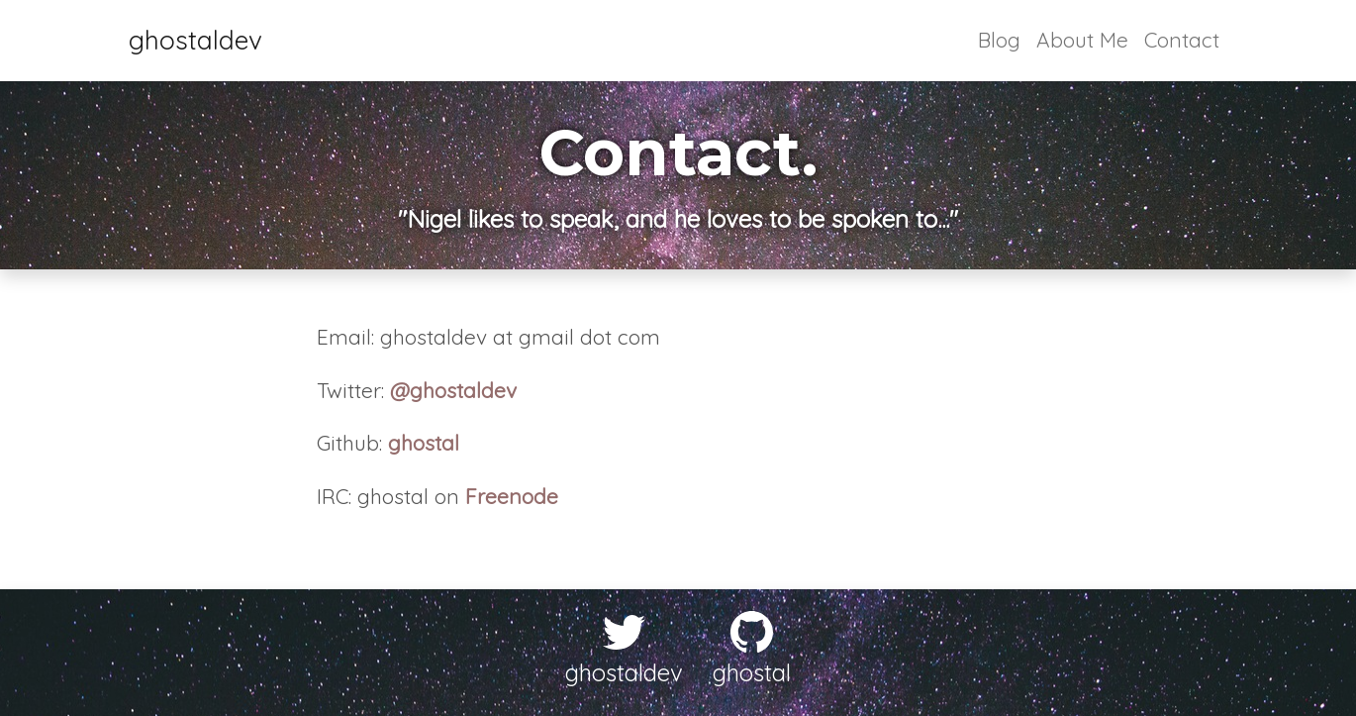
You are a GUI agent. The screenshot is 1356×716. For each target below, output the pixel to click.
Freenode (511, 496)
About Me (1082, 39)
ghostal (423, 443)
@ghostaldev (453, 390)
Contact (1181, 39)
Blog (999, 39)
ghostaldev (195, 40)
